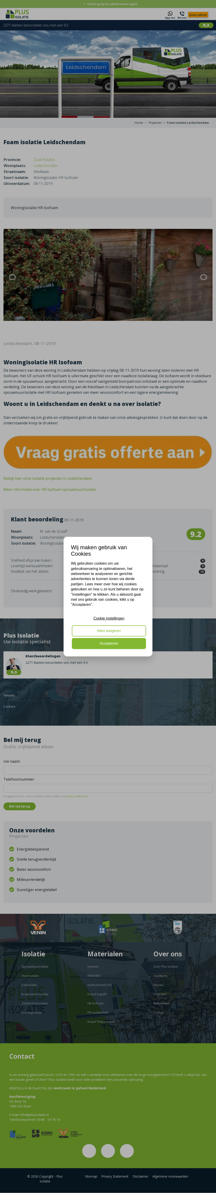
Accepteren (109, 643)
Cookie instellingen (108, 618)
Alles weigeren (109, 631)
